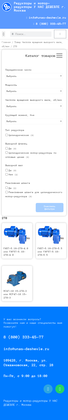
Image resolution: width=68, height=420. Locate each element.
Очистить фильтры (49, 207)
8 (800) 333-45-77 (49, 23)
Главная (6, 42)
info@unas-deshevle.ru (46, 17)
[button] (3, 34)
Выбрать (12, 76)
